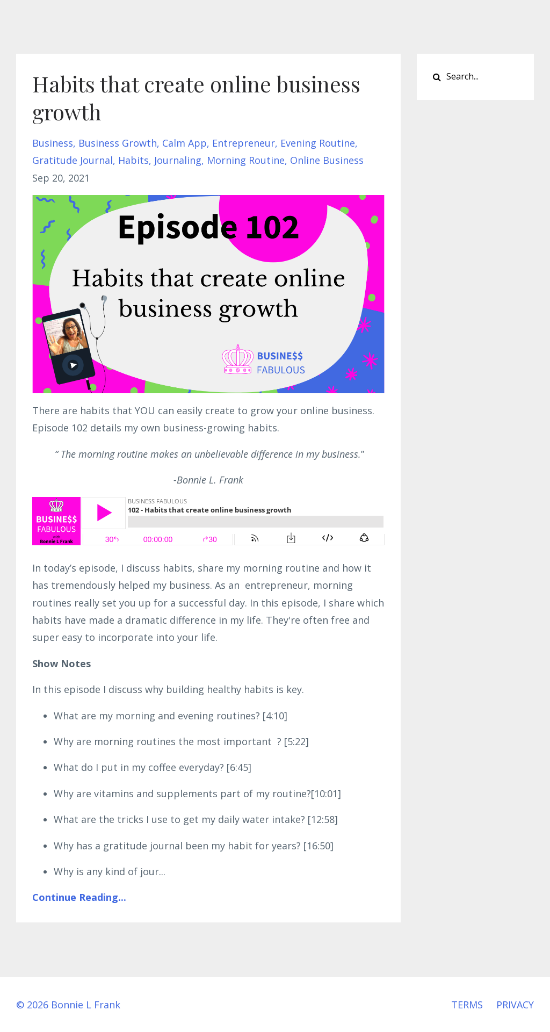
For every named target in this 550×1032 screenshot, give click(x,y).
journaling (177, 160)
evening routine (317, 142)
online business (327, 160)
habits (133, 160)
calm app (184, 142)
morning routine (246, 160)
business (52, 142)
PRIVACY (515, 1004)
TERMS (467, 1004)
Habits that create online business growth (196, 97)
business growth (117, 142)
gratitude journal (72, 160)
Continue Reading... (79, 897)
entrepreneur (243, 142)
